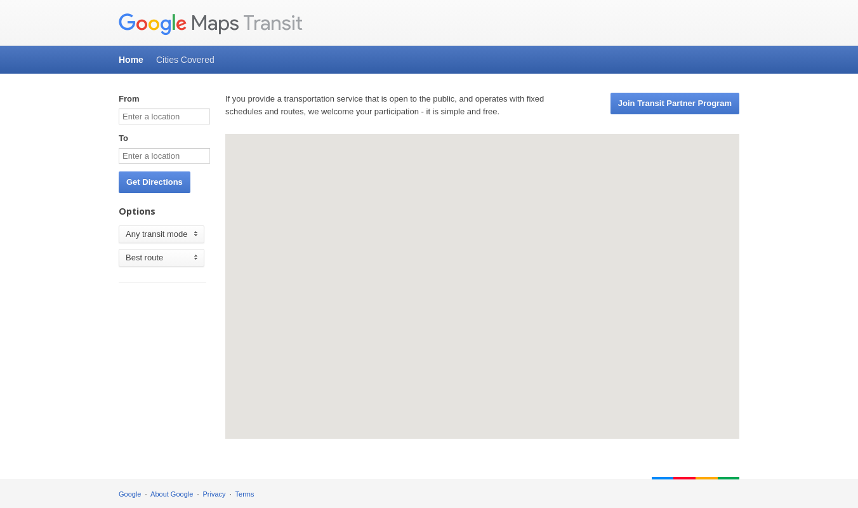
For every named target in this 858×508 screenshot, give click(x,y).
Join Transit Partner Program (675, 103)
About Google (171, 494)
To (123, 138)
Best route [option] (144, 257)
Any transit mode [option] (154, 234)
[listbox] (161, 234)
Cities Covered (185, 60)
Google (130, 494)
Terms (244, 494)
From (129, 99)
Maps (179, 23)
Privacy (214, 494)
